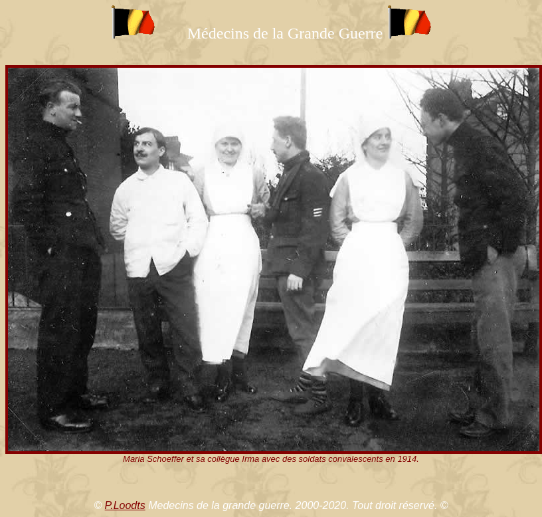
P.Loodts (125, 505)
